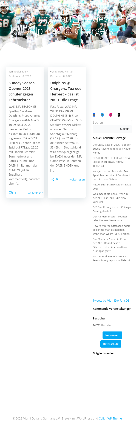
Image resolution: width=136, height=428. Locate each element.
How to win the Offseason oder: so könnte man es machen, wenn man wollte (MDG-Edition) (111, 229)
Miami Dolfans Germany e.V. (32, 8)
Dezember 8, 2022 (61, 76)
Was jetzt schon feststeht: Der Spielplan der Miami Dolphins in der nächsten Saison (112, 175)
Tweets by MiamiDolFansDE (111, 300)
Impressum (112, 335)
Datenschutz (110, 344)
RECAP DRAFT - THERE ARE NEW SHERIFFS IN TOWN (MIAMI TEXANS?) (111, 162)
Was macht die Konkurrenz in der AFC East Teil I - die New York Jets (110, 197)
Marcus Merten (64, 71)
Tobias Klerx (21, 71)
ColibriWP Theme (110, 418)
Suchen (98, 122)
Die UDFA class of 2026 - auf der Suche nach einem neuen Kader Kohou (112, 148)
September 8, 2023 (20, 76)
